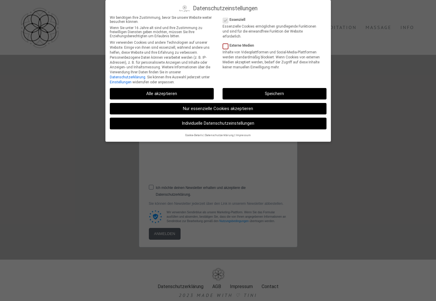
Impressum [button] (243, 135)
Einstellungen (121, 82)
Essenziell (236, 20)
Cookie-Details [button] (194, 135)
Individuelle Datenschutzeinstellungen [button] (218, 123)
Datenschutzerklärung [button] (219, 135)
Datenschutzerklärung (127, 77)
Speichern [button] (274, 93)
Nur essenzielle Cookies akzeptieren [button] (218, 108)
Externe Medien (240, 45)
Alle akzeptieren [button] (161, 93)
